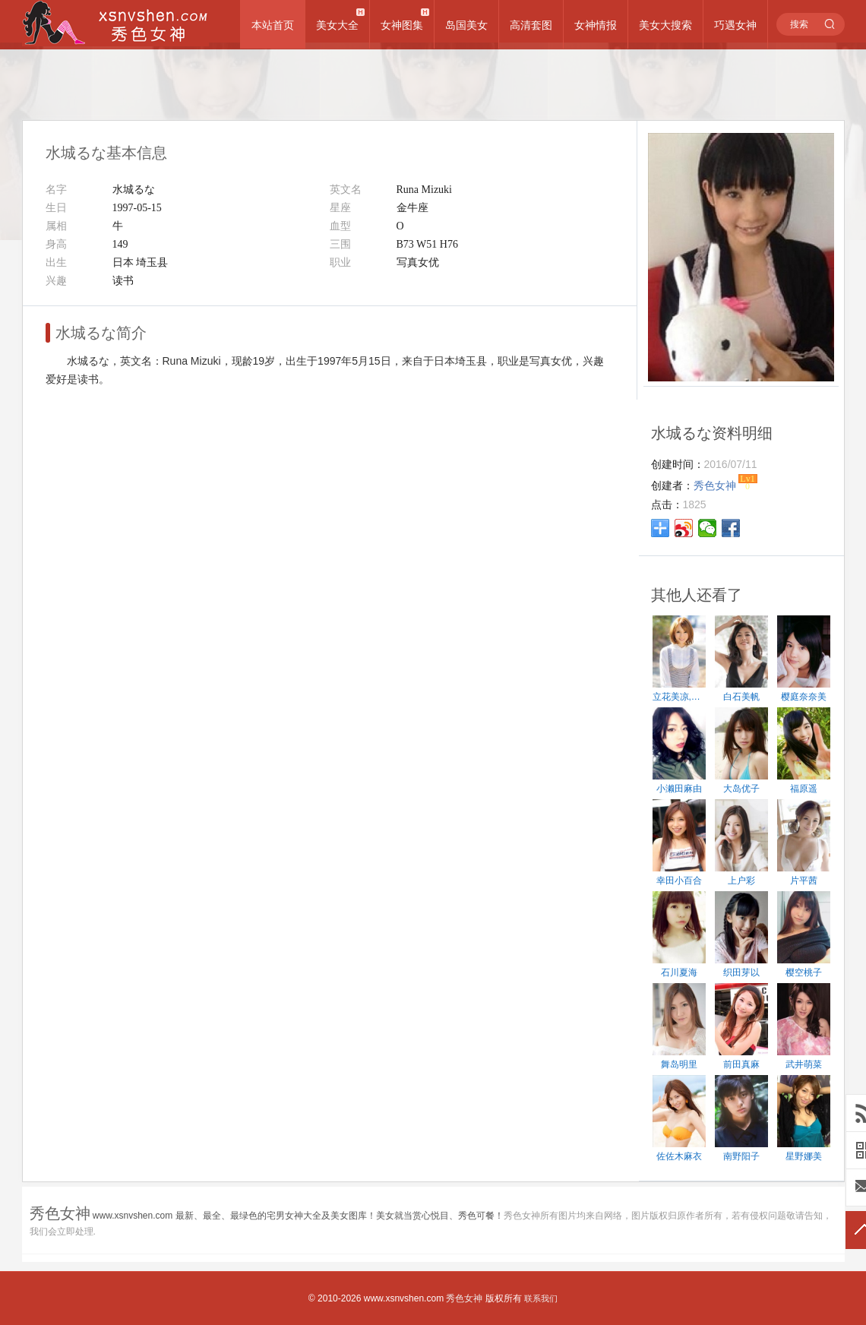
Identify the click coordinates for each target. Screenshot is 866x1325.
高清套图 (531, 25)
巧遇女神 (735, 25)
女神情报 (595, 25)
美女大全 (337, 25)
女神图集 (402, 25)
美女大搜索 (665, 25)
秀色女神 (464, 1298)
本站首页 (272, 25)
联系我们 (541, 1298)
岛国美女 (466, 25)
